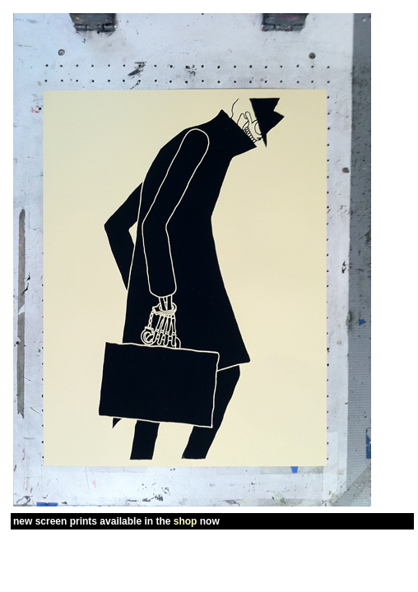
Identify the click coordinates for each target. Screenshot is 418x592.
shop (185, 521)
